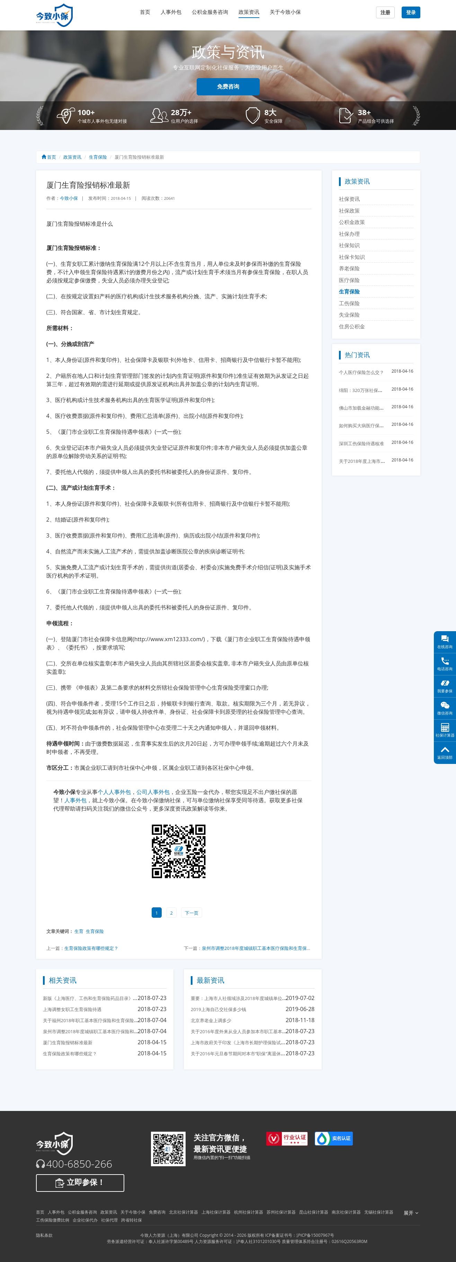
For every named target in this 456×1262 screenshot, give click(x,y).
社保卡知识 (352, 256)
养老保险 (349, 268)
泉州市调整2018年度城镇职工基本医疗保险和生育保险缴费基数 (265, 948)
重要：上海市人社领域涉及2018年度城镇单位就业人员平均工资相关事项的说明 (270, 998)
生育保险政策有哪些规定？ (91, 948)
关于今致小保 (285, 12)
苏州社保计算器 (281, 1212)
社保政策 (349, 210)
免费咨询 (228, 87)
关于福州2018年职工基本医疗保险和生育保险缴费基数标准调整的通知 (113, 1020)
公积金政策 (352, 221)
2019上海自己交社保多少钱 (218, 1009)
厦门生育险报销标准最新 (67, 1042)
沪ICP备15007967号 (315, 1235)
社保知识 (349, 245)
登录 (411, 12)
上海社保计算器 (216, 1212)
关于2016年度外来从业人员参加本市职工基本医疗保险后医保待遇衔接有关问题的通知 (277, 1031)
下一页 (191, 913)
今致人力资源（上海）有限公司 (169, 1235)
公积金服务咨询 (210, 12)
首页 (145, 12)
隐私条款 (44, 1235)
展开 (411, 1213)
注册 (385, 12)
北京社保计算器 (183, 1212)
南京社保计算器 (346, 1212)
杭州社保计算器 (248, 1212)
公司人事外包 (153, 792)
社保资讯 (349, 198)
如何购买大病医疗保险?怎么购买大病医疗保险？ (387, 425)
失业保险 (349, 314)
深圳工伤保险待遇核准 (361, 443)
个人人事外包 (114, 792)
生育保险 (98, 157)
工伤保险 (349, 303)
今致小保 (69, 198)
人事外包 (171, 12)
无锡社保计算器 (378, 1212)
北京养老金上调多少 (211, 1020)
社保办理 (349, 233)
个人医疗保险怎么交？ (361, 372)
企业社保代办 (85, 1220)
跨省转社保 (131, 1220)
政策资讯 (249, 12)
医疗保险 (349, 280)
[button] (98, 116)
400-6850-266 (79, 1164)
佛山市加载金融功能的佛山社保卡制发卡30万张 (386, 408)
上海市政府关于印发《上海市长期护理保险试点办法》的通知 (251, 1042)
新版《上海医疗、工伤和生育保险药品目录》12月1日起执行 (103, 998)
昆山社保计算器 (313, 1212)
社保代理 (109, 1220)
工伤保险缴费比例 (52, 1220)
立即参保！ (80, 1183)
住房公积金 (352, 326)
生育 (78, 931)
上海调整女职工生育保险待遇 (72, 1009)
